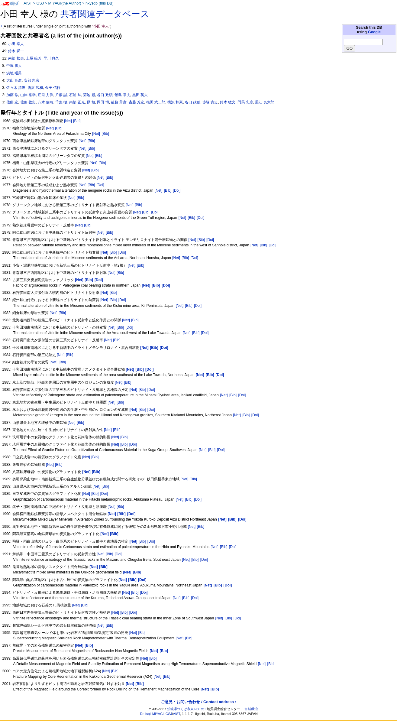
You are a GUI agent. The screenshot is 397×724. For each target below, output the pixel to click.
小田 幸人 (16, 44)
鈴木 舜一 (16, 51)
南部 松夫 (16, 58)
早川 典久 (51, 58)
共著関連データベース (104, 14)
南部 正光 (77, 102)
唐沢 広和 (35, 88)
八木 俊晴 (45, 102)
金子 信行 (52, 88)
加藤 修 (12, 95)
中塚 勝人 (14, 65)
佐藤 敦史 (28, 102)
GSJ (40, 3)
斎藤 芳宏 (136, 102)
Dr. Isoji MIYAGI (152, 714)
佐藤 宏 (12, 102)
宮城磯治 (251, 709)
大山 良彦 (14, 80)
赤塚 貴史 (210, 102)
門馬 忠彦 (245, 102)
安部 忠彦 (31, 80)
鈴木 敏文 (227, 102)
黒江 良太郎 (264, 102)
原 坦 (91, 102)
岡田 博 (103, 102)
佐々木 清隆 (15, 88)
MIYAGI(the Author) (64, 3)
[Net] (68, 121)
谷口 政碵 (192, 102)
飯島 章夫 (122, 95)
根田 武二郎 (155, 102)
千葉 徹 (61, 102)
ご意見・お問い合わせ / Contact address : (198, 702)
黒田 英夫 (140, 95)
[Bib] (76, 121)
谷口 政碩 (104, 95)
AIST (28, 3)
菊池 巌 (89, 95)
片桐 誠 (61, 95)
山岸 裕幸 (28, 95)
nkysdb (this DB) (100, 3)
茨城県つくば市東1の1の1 (186, 709)
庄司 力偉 (45, 95)
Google (374, 32)
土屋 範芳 (33, 58)
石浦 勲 (75, 95)
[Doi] (100, 185)
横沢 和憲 (175, 102)
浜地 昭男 (14, 73)
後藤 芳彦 (118, 102)
